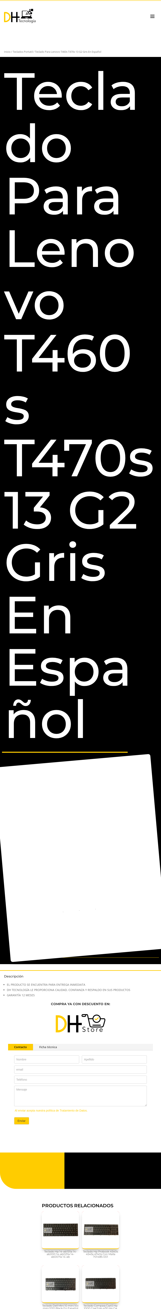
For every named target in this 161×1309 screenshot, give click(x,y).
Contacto (20, 1047)
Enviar (22, 1120)
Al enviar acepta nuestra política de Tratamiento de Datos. (51, 1110)
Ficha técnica (48, 1047)
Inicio (7, 52)
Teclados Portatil (23, 52)
